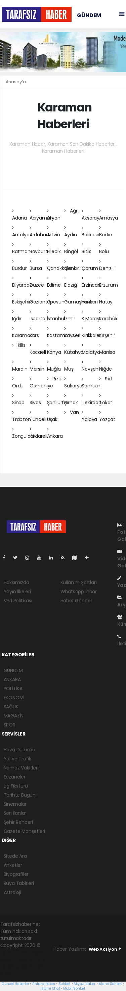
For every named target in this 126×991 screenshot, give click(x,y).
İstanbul (56, 315)
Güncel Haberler (15, 983)
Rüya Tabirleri (19, 883)
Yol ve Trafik (18, 758)
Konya (54, 349)
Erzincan (91, 282)
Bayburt (38, 248)
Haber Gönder (76, 600)
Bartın (105, 231)
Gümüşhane (78, 298)
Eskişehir (21, 298)
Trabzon (21, 416)
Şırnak (71, 399)
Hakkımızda (16, 582)
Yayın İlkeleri (17, 591)
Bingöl (71, 248)
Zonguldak (24, 433)
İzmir (69, 315)
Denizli (106, 265)
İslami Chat (50, 988)
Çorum (90, 265)
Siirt (106, 378)
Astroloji (12, 892)
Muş (68, 366)
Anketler (13, 865)
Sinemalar (15, 804)
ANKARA (12, 679)
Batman (21, 248)
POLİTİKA (13, 688)
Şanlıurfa (57, 399)
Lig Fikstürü (16, 786)
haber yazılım (15, 966)
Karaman (22, 332)
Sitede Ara (15, 856)
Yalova (89, 416)
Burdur (19, 265)
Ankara (55, 433)
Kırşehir (107, 332)
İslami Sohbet (110, 983)
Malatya (91, 349)
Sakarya (73, 382)
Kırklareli (38, 433)
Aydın (70, 231)
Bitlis (86, 248)
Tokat (105, 399)
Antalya (21, 231)
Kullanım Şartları (78, 582)
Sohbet (64, 983)
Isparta (37, 315)
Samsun (91, 382)
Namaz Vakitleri (21, 767)
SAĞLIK (11, 706)
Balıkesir (90, 231)
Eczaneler (15, 776)
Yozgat (107, 416)
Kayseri (72, 332)
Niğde (105, 366)
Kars (34, 332)
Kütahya (73, 349)
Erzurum (108, 282)
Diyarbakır (23, 282)
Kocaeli (38, 349)
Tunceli (38, 416)
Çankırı (72, 265)
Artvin (53, 231)
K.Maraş (90, 315)
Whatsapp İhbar (78, 591)
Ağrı (71, 210)
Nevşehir (91, 366)
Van (71, 412)
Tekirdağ (91, 399)
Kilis (19, 345)
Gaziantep (41, 298)
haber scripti (29, 959)
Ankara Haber (43, 983)
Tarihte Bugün (20, 795)
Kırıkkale (90, 332)
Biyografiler (16, 874)
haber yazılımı (16, 952)
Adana (19, 214)
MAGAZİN (14, 715)
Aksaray (90, 214)
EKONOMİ (14, 697)
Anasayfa (16, 82)
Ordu (18, 382)
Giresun (56, 298)
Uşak (52, 416)
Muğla (54, 366)
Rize (54, 378)
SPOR (9, 724)
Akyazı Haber (84, 983)
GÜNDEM (89, 15)
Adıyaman (41, 214)
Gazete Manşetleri (24, 831)
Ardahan (39, 231)
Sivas (35, 399)
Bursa (36, 265)
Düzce (37, 282)
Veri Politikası (18, 600)
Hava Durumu (19, 749)
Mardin (20, 366)
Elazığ (70, 282)
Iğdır (17, 315)
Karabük (108, 315)
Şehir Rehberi (18, 822)
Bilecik (54, 248)
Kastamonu (60, 332)
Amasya (108, 214)
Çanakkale (59, 265)
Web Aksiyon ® (105, 949)
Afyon (53, 214)
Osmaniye (41, 382)
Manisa (107, 349)
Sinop (18, 399)
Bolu (104, 248)
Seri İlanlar (15, 813)
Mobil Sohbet (74, 988)
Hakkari (90, 298)
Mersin (37, 366)
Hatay (106, 298)
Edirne (54, 282)
